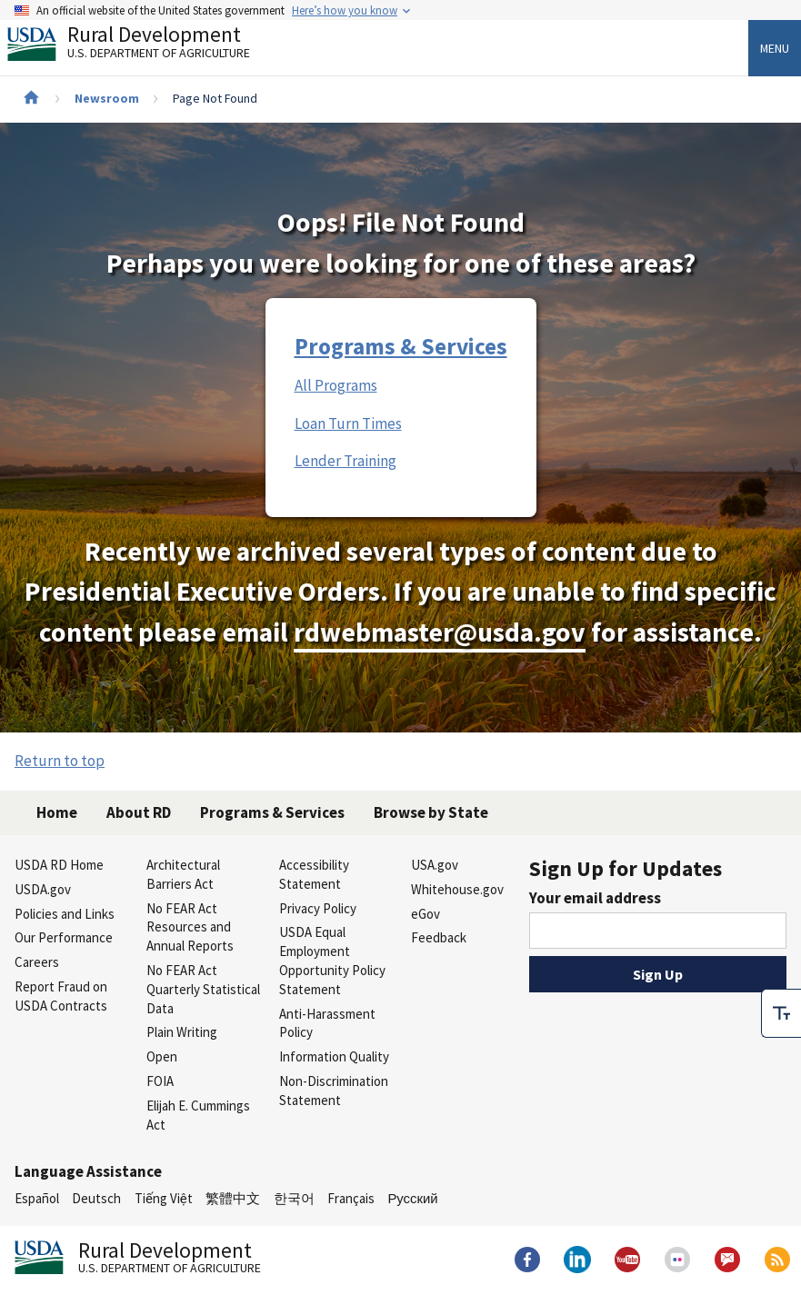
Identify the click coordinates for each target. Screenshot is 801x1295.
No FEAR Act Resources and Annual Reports (190, 927)
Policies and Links (65, 913)
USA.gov (434, 864)
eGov (425, 913)
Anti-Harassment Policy (327, 1023)
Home (56, 812)
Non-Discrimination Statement (333, 1090)
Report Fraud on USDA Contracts (61, 996)
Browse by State (431, 812)
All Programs (336, 385)
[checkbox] (781, 1011)
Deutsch (96, 1198)
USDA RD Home (59, 864)
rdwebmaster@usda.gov (440, 632)
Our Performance (64, 937)
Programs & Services (401, 346)
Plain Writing (181, 1032)
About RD (138, 812)
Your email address (595, 898)
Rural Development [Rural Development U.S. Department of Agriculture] (143, 46)
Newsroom (107, 98)
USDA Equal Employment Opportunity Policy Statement (332, 960)
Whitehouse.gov (457, 889)
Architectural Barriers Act (183, 874)
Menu (774, 48)
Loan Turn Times (348, 423)
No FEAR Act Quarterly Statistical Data (203, 989)
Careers (37, 962)
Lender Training (345, 461)
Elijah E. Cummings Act (198, 1115)
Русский (412, 1198)
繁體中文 (232, 1198)
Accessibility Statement (314, 874)
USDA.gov (43, 889)
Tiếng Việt (164, 1198)
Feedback (438, 937)
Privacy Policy (317, 908)
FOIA (160, 1081)
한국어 (294, 1198)
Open (161, 1056)
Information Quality (334, 1056)
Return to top (60, 761)
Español (37, 1198)
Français (351, 1198)
